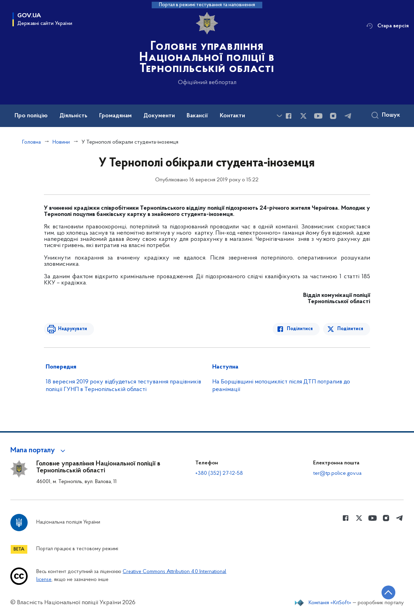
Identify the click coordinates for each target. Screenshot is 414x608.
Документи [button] (159, 116)
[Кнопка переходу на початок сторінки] (388, 592)
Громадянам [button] (115, 116)
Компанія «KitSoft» (330, 603)
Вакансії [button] (197, 116)
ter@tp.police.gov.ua (337, 473)
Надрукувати (72, 329)
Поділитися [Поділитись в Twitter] (350, 329)
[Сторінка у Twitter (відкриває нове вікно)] (303, 116)
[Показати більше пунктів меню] (279, 116)
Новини (61, 142)
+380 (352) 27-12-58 (219, 473)
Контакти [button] (232, 116)
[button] (38, 450)
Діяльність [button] (73, 116)
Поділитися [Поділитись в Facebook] (300, 329)
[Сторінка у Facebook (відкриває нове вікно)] (288, 116)
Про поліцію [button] (31, 116)
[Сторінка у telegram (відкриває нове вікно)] (348, 116)
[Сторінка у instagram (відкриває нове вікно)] (333, 116)
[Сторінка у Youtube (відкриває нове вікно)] (318, 116)
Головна (31, 142)
